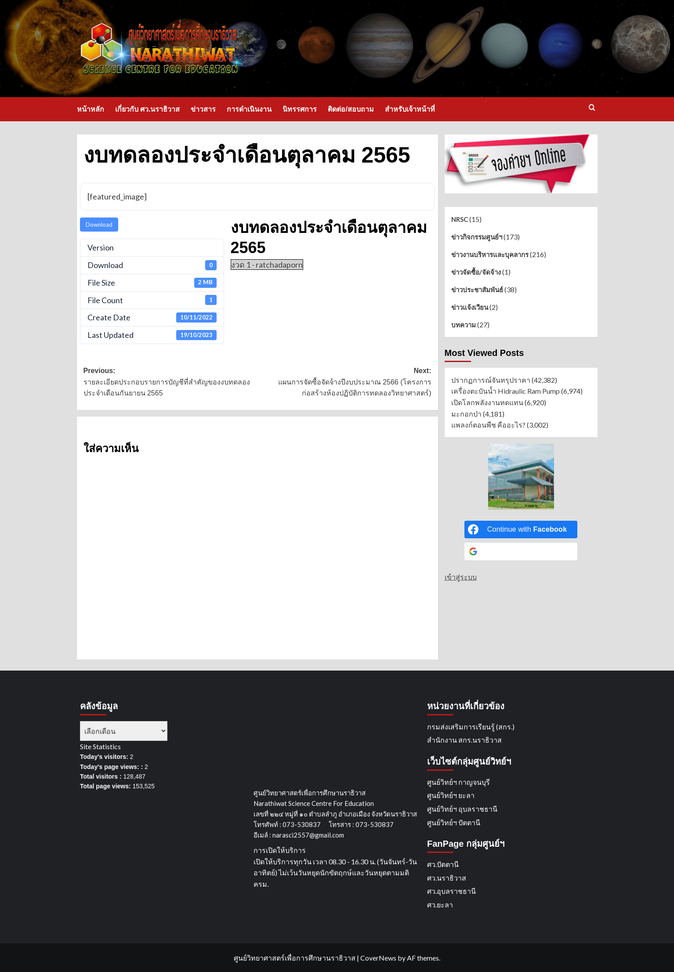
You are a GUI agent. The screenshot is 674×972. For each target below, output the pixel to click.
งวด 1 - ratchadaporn (267, 264)
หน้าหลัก (90, 109)
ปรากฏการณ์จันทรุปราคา (490, 380)
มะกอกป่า (466, 414)
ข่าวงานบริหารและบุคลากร (490, 254)
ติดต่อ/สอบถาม (350, 109)
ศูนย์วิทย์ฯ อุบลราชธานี (462, 809)
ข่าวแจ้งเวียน (469, 307)
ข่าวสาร (203, 109)
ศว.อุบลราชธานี (451, 891)
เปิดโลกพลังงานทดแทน (487, 402)
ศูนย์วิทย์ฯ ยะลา (451, 795)
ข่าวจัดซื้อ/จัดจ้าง (476, 272)
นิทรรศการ (300, 109)
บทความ (463, 325)
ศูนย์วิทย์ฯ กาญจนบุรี (458, 782)
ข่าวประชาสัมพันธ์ (477, 290)
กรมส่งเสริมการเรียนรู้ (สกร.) (471, 726)
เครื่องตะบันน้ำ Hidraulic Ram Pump (505, 391)
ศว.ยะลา (440, 904)
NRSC (459, 219)
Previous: (170, 383)
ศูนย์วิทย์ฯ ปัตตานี (453, 822)
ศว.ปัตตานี (443, 864)
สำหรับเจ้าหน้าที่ (410, 109)
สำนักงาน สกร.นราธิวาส (464, 740)
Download (99, 224)
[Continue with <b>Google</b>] (521, 551)
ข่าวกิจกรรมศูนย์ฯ (476, 237)
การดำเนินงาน (249, 109)
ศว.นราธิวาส (446, 878)
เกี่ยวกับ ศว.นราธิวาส (147, 109)
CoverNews (378, 958)
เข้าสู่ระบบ (461, 577)
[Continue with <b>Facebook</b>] (521, 529)
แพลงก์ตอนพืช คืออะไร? (488, 425)
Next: (344, 383)
